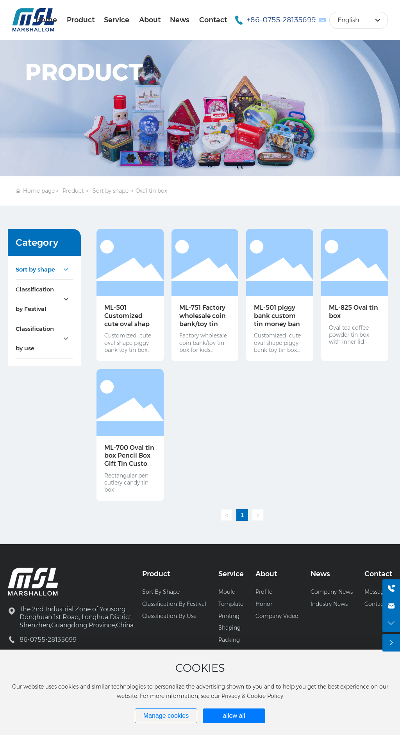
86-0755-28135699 (48, 639)
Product (73, 190)
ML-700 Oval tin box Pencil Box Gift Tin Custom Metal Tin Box (129, 460)
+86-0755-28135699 (281, 20)
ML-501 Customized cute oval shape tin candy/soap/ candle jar (128, 324)
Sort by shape (111, 190)
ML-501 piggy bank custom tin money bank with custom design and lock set (279, 328)
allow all (234, 715)
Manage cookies (166, 715)
